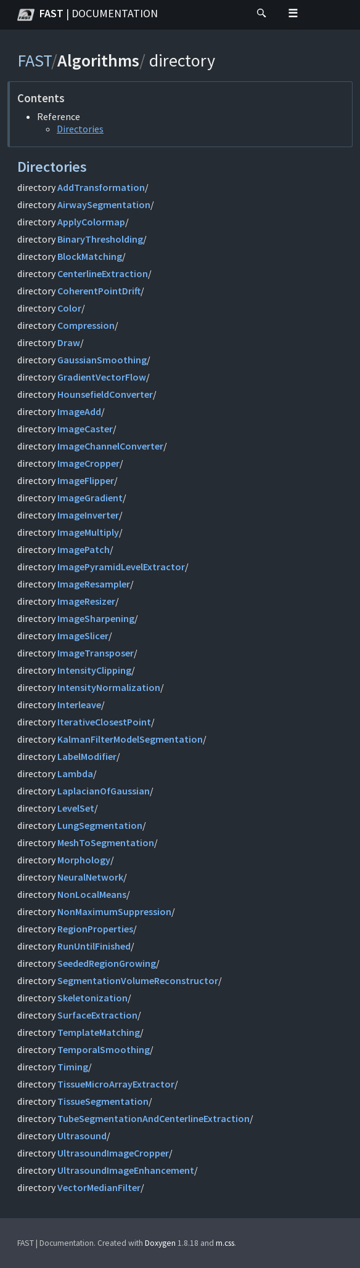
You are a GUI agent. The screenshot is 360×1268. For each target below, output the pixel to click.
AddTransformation (101, 187)
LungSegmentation (99, 825)
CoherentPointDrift (99, 291)
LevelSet (75, 808)
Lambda (75, 773)
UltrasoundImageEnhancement (125, 1170)
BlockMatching (89, 256)
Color (69, 308)
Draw (68, 342)
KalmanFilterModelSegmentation (130, 739)
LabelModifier (87, 756)
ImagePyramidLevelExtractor (121, 566)
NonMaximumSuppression (114, 911)
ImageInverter (88, 515)
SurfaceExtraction (97, 1015)
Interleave (79, 704)
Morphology (83, 860)
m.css (225, 1243)
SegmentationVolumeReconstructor (137, 980)
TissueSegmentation (103, 1101)
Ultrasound (82, 1135)
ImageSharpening (95, 618)
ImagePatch (83, 549)
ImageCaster (85, 428)
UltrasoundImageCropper (113, 1153)
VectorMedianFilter (99, 1187)
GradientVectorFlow (101, 377)
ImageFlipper (85, 480)
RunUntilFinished (94, 946)
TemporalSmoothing (103, 1049)
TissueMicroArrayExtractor (115, 1084)
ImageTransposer (95, 653)
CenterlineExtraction (102, 273)
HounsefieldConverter (105, 394)
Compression (86, 325)
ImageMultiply (88, 532)
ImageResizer (86, 601)
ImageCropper (88, 463)
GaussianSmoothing (102, 359)
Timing (72, 1066)
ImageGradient (90, 497)
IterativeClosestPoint (104, 722)
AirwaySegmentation (103, 204)
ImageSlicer (82, 635)
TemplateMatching (98, 1032)
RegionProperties (95, 929)
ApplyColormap (91, 222)
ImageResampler (93, 584)
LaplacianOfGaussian (103, 791)
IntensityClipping (94, 670)
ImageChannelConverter (110, 446)
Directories (80, 129)
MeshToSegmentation (105, 842)
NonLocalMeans (91, 894)
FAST (87, 14)
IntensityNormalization (108, 687)
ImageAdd (79, 411)
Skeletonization (92, 997)
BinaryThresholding (100, 239)
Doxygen (160, 1243)
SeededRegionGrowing (106, 963)
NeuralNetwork (90, 877)
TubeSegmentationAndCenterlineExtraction (153, 1118)
